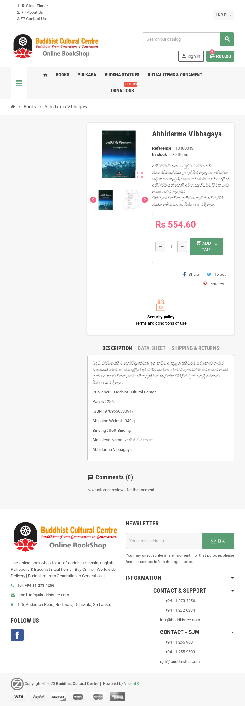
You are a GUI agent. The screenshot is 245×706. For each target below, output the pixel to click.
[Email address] (164, 541)
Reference (161, 148)
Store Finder (34, 6)
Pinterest (214, 283)
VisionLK (131, 683)
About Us (32, 12)
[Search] (188, 39)
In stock (159, 154)
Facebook (17, 635)
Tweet (216, 274)
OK (218, 541)
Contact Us (33, 18)
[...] (106, 575)
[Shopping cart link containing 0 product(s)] (220, 56)
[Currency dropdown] (223, 15)
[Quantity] (171, 246)
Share (191, 274)
